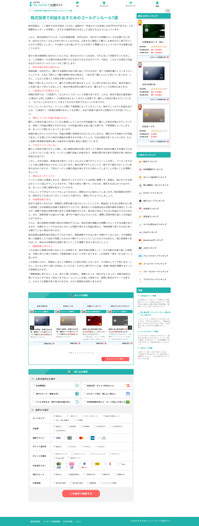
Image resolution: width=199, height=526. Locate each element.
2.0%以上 (101, 446)
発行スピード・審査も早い (58, 394)
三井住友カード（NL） (153, 42)
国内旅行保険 (78, 483)
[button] (68, 352)
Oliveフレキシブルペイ (120, 306)
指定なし (59, 416)
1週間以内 (106, 474)
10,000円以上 (61, 430)
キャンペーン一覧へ (115, 358)
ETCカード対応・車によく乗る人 (109, 394)
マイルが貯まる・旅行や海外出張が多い (58, 402)
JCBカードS (68, 306)
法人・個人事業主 (62, 420)
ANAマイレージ (61, 454)
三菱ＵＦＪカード (94, 306)
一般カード (73, 416)
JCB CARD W (42, 306)
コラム (78, 521)
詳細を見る (48, 343)
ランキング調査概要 (51, 521)
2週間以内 (120, 474)
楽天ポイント (76, 458)
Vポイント (116, 454)
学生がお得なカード (112, 416)
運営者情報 (35, 521)
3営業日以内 (90, 474)
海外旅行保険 (61, 483)
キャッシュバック (98, 454)
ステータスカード (91, 416)
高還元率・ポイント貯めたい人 (109, 386)
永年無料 (86, 426)
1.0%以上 (87, 446)
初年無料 (72, 426)
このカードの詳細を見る (158, 57)
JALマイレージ (79, 454)
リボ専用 (79, 420)
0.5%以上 (73, 446)
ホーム (31, 11)
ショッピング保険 (109, 483)
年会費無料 (58, 386)
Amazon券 (60, 458)
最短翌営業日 (74, 474)
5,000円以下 (101, 426)
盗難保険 (93, 483)
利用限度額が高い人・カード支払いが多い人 (109, 402)
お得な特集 (68, 521)
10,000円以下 (117, 426)
